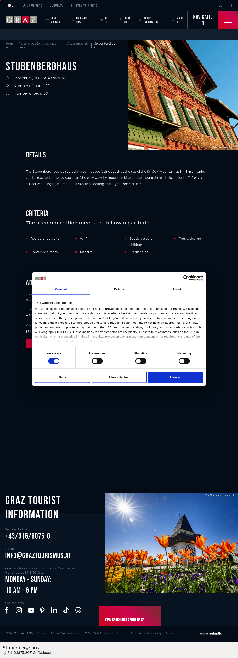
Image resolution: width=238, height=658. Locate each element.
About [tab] (177, 289)
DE (220, 5)
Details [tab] (119, 289)
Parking (124, 20)
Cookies (172, 633)
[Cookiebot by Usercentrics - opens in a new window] (186, 278)
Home (9, 5)
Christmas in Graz (84, 5)
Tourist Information (148, 20)
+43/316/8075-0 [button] (27, 536)
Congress (56, 5)
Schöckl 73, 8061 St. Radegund (40, 78)
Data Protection (104, 633)
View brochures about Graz (124, 619)
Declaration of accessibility (147, 633)
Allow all (175, 377)
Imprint (122, 633)
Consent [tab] (61, 289)
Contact (42, 633)
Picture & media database (66, 633)
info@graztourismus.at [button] (38, 555)
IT (231, 5)
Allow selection (118, 377)
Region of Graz (31, 5)
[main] (119, 250)
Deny (62, 377)
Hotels (105, 20)
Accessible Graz (80, 20)
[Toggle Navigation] (212, 20)
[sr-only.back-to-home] (24, 20)
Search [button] (177, 20)
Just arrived (53, 20)
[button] (7, 610)
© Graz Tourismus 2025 (19, 633)
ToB (88, 633)
